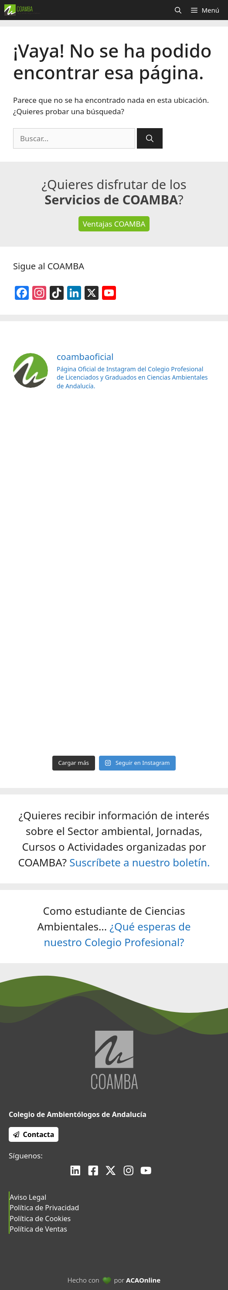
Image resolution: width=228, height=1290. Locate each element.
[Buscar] (150, 138)
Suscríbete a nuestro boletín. (139, 862)
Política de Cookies (40, 1218)
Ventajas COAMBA (114, 224)
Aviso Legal (28, 1197)
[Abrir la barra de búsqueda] (178, 10)
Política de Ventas (38, 1229)
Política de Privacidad (44, 1207)
